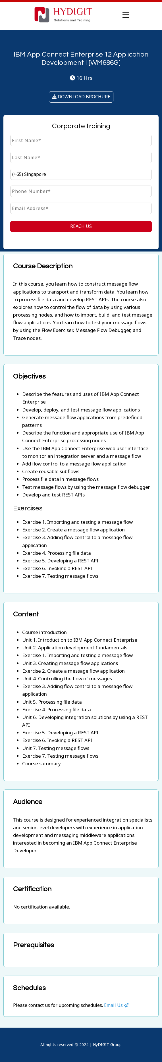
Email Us (116, 1005)
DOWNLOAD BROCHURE (81, 96)
